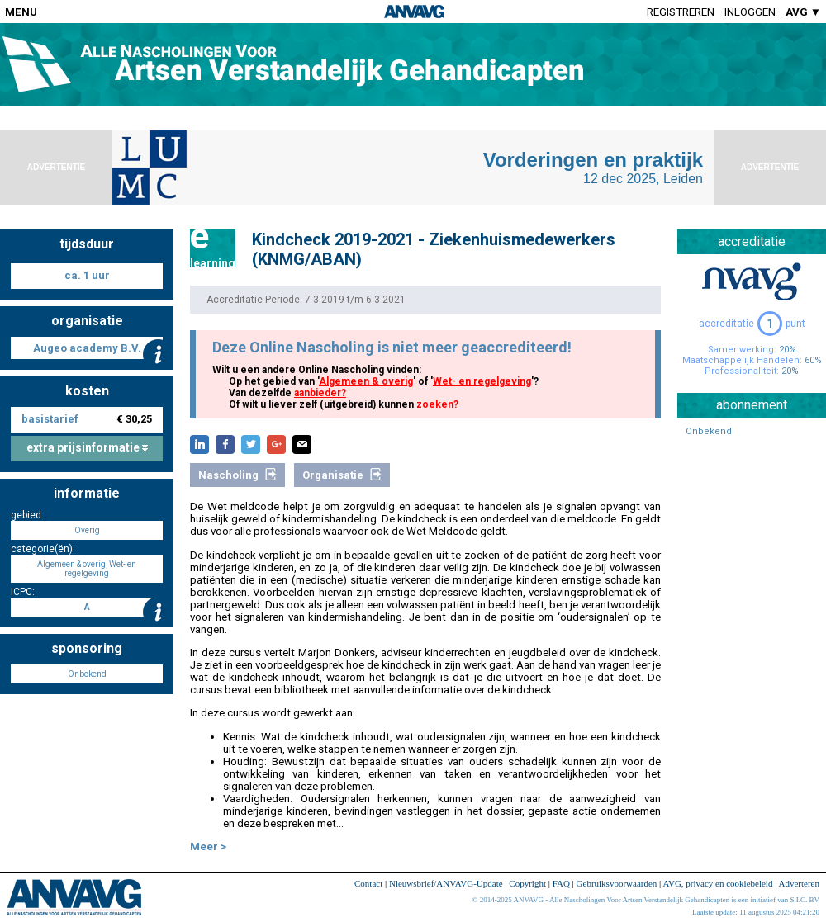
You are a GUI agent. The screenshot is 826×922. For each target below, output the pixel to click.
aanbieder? (320, 393)
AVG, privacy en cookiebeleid (717, 883)
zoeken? (437, 404)
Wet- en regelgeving (482, 381)
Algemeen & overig (366, 381)
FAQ (561, 883)
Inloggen (750, 12)
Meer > (208, 846)
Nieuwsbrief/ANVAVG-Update (446, 883)
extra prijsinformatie (87, 447)
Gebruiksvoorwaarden (617, 883)
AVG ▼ (803, 12)
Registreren (680, 12)
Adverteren (799, 883)
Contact (368, 883)
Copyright (527, 883)
